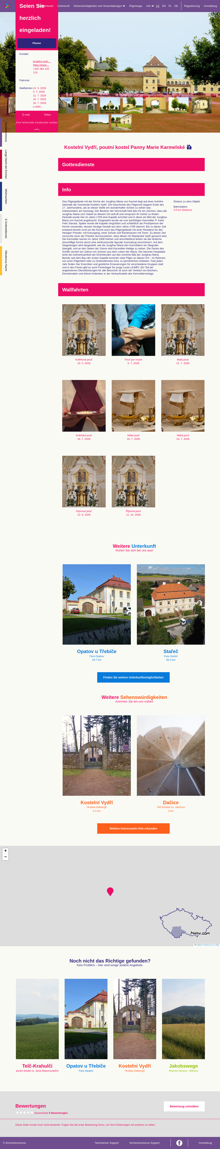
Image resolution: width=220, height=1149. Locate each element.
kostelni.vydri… (42, 61)
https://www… (41, 65)
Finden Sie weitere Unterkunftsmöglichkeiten (133, 677)
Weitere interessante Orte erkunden (133, 828)
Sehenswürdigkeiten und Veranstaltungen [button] (99, 5)
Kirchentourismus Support (144, 1142)
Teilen (47, 114)
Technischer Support (107, 1142)
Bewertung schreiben (184, 1106)
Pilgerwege (135, 5)
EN (164, 5)
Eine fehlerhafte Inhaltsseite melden (37, 122)
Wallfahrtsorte (45, 5)
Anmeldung (210, 5)
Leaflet (198, 945)
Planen (36, 43)
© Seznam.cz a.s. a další (210, 945)
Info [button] (150, 5)
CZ (157, 5)
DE (176, 5)
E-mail (26, 114)
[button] (110, 891)
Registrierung (192, 5)
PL (170, 5)
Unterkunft (63, 5)
